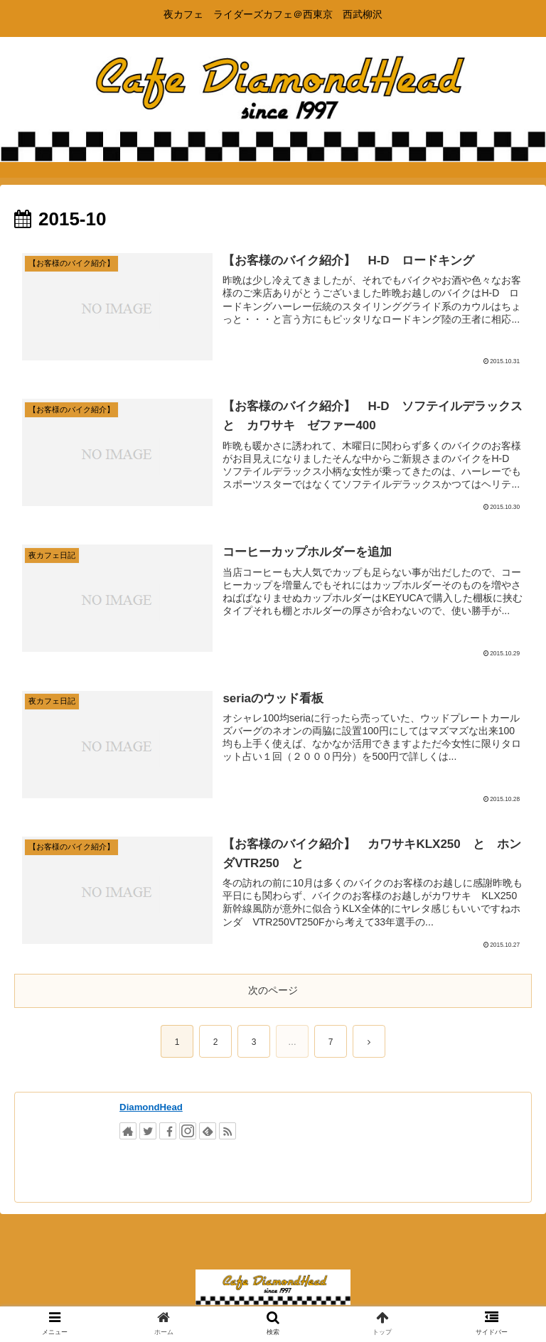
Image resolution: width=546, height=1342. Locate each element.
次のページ (273, 990)
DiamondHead (151, 1107)
